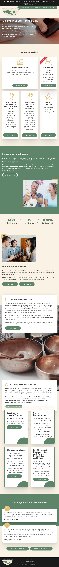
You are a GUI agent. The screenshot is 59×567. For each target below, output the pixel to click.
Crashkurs (14, 427)
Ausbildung (27, 284)
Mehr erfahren (20, 85)
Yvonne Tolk (32, 564)
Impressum (40, 560)
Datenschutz (49, 560)
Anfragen (14, 476)
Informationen (41, 479)
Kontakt (13, 328)
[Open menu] (54, 13)
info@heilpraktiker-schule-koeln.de (31, 7)
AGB (55, 560)
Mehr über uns (10, 175)
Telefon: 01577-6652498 (48, 7)
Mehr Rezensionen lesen (17, 548)
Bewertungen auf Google (41, 548)
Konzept (10, 284)
